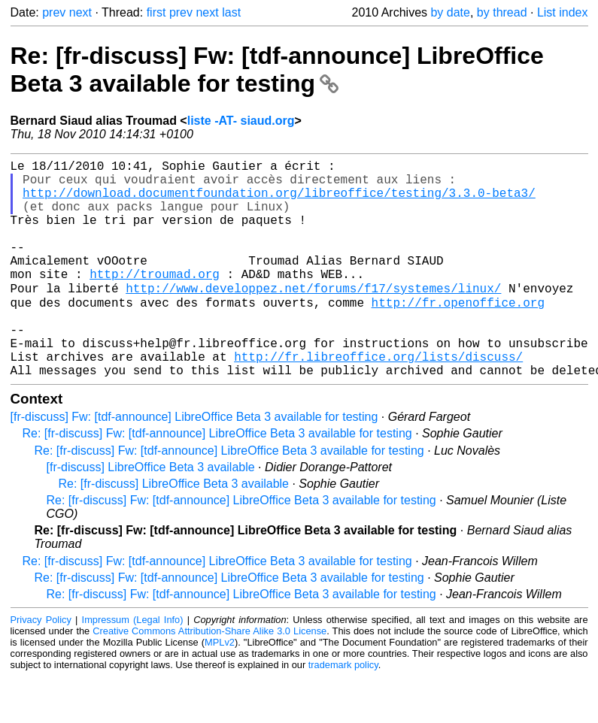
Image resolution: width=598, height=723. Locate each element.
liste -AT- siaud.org (241, 120)
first (156, 12)
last (231, 12)
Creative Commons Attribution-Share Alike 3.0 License (209, 677)
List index (562, 12)
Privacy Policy (41, 666)
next (80, 12)
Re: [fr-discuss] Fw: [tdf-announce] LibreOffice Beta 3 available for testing (277, 69)
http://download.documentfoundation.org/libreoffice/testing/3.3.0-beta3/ (279, 201)
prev (53, 12)
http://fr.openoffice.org (458, 333)
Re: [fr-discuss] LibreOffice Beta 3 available (174, 530)
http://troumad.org (155, 300)
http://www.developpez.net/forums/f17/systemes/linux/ (313, 317)
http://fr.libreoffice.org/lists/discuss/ (378, 400)
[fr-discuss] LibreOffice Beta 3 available (151, 513)
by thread (502, 12)
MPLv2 (220, 688)
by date (449, 12)
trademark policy (343, 711)
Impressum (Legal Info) (133, 666)
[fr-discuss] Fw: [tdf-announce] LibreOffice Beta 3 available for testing (194, 463)
